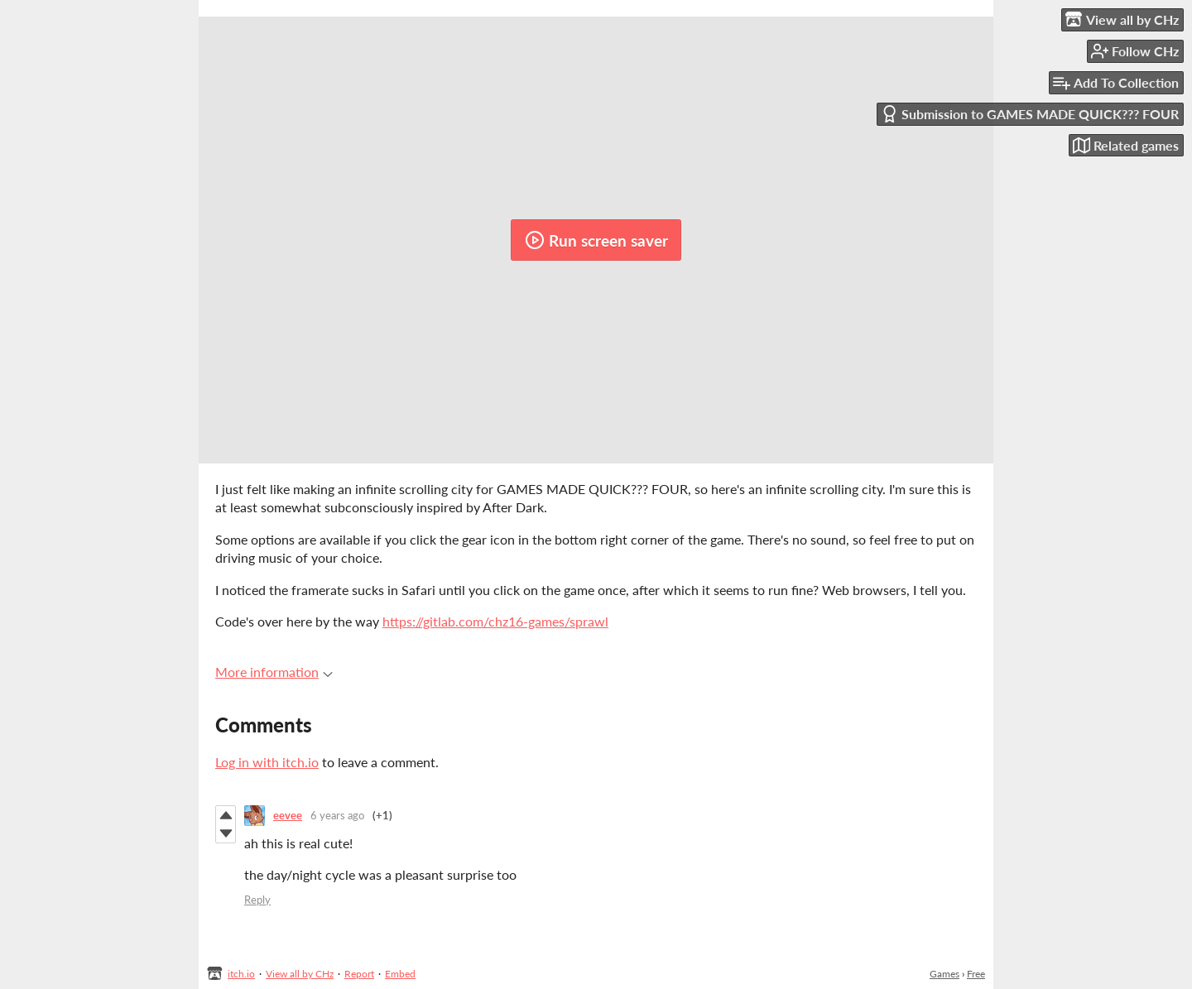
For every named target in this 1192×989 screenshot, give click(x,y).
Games (944, 973)
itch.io (241, 973)
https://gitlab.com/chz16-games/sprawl (495, 621)
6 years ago (337, 815)
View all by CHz (300, 973)
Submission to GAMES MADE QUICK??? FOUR (1030, 113)
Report (359, 973)
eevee (287, 815)
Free (976, 973)
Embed (400, 973)
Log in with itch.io (267, 762)
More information (274, 671)
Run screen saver (596, 240)
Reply (257, 899)
